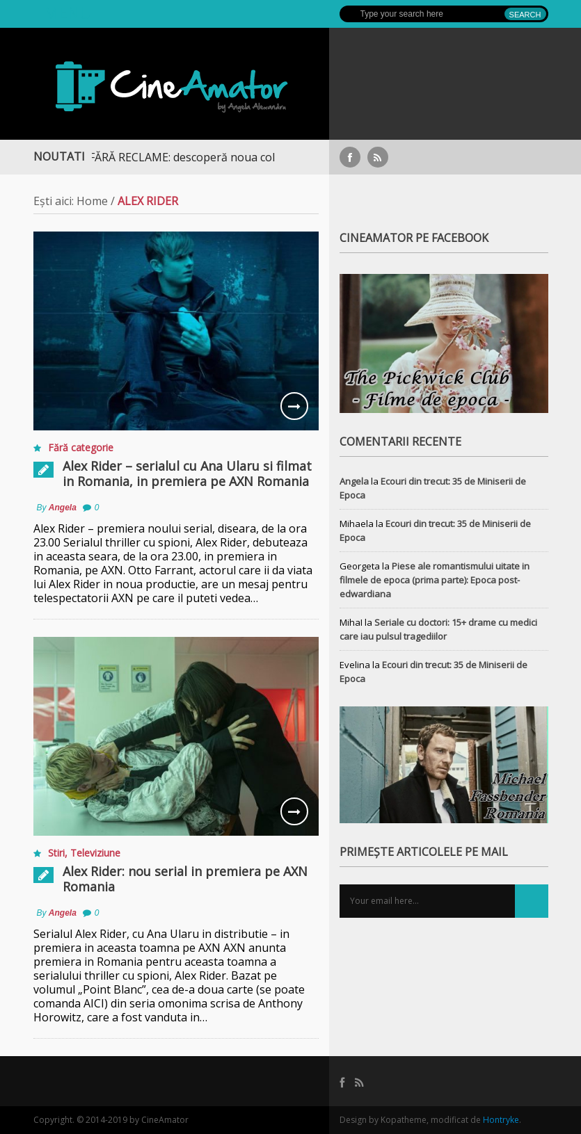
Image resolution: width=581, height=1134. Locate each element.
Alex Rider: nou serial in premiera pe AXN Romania (185, 879)
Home (92, 201)
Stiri (56, 852)
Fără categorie (80, 447)
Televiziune (95, 852)
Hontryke (501, 1120)
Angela (63, 507)
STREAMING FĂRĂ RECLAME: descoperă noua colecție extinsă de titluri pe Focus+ (243, 157)
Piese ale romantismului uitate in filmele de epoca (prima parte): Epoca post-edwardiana (435, 580)
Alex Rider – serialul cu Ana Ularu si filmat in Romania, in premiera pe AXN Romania (187, 473)
